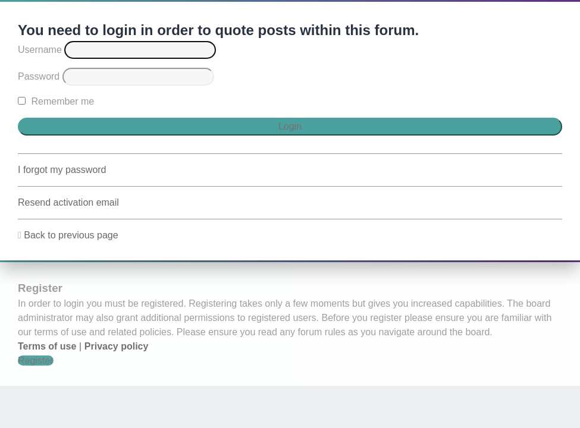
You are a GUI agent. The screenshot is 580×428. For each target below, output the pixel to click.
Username (40, 50)
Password (38, 76)
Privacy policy (116, 346)
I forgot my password (62, 170)
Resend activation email (68, 202)
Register (36, 360)
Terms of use (47, 346)
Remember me (56, 101)
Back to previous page (71, 235)
